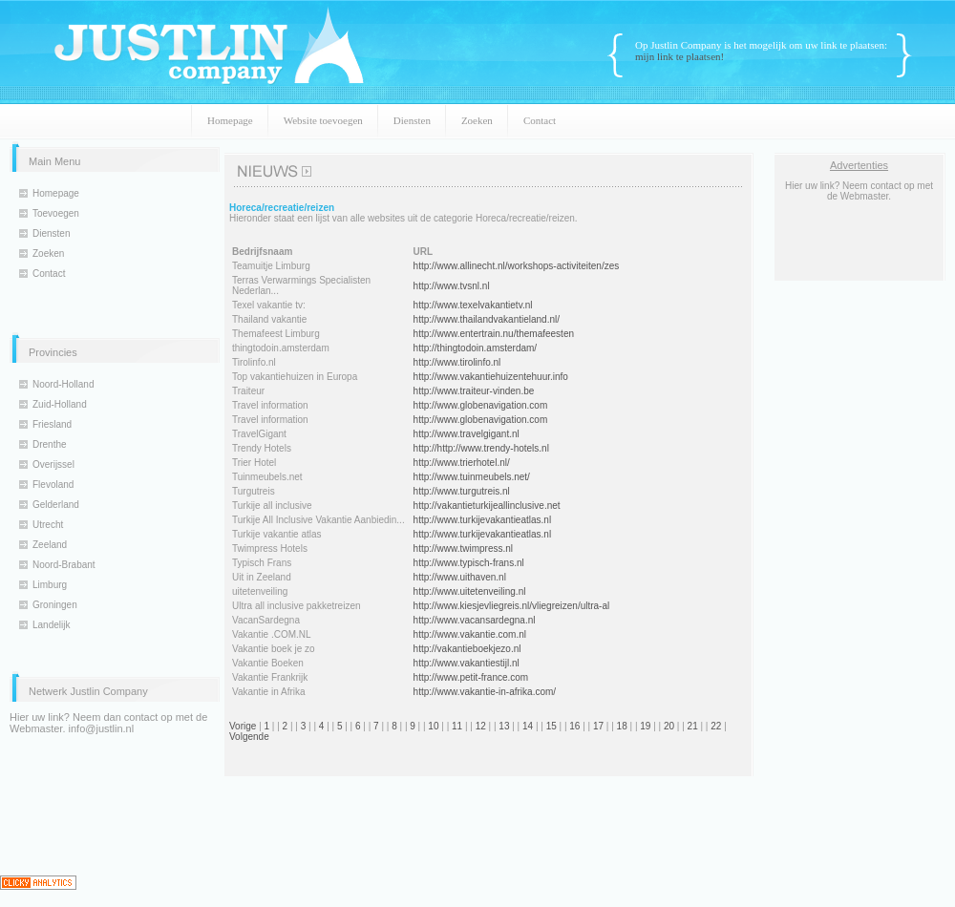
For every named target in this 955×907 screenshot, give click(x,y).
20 (669, 726)
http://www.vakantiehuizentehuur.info (491, 376)
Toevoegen (55, 213)
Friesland (52, 424)
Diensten (412, 120)
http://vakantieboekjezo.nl (467, 648)
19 (645, 726)
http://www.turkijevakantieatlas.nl (483, 520)
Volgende (249, 736)
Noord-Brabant (64, 564)
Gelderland (55, 504)
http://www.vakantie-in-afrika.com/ (485, 691)
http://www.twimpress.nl (463, 548)
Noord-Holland (63, 384)
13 (504, 726)
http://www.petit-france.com (471, 677)
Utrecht (47, 524)
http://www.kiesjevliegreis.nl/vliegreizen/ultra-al (512, 606)
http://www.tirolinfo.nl (457, 362)
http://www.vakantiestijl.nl (467, 663)
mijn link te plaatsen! (679, 56)
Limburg (49, 585)
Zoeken (477, 120)
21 (693, 726)
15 (551, 726)
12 (481, 726)
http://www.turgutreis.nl (462, 491)
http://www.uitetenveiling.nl (470, 591)
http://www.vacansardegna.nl (475, 620)
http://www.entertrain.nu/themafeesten (494, 333)
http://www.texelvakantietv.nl (473, 305)
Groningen (54, 605)
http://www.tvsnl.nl (452, 286)
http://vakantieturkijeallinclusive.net (487, 505)
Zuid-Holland (59, 404)
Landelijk (51, 625)
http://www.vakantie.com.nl (470, 634)
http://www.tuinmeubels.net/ (472, 477)
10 (433, 726)
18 (622, 726)
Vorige (242, 726)
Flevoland (53, 484)
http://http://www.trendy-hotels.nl (481, 448)
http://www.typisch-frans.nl (469, 563)
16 (574, 726)
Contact (539, 120)
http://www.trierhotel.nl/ (462, 462)
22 (716, 726)
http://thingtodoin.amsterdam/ (476, 348)
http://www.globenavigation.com (481, 405)
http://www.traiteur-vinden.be (474, 391)
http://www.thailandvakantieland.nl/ (487, 319)
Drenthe (49, 444)
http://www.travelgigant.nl (467, 434)
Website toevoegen (323, 120)
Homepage (230, 120)
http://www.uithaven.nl (460, 577)
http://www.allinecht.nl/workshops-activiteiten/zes (517, 266)
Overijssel (53, 464)
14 (527, 726)
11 (457, 726)
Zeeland (49, 544)
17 (598, 726)
